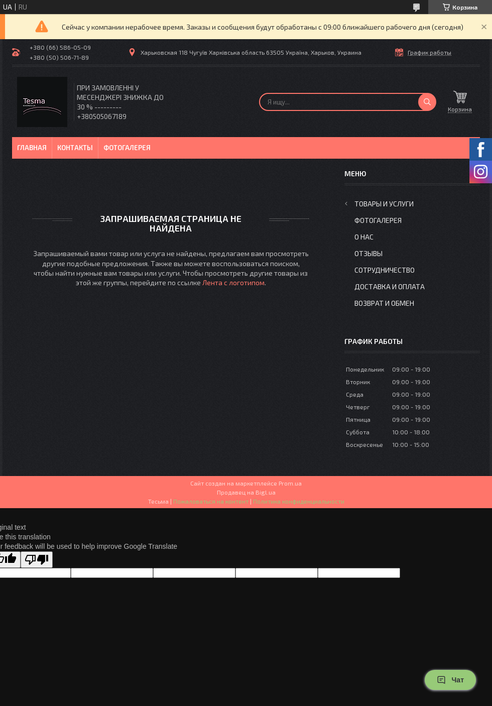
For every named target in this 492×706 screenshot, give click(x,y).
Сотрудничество (384, 270)
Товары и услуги (384, 203)
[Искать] (427, 102)
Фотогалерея (127, 148)
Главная (32, 148)
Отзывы (368, 253)
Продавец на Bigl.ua (246, 492)
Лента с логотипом (233, 282)
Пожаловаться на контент (211, 501)
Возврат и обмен (384, 303)
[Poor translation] (37, 559)
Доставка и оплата (389, 286)
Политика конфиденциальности (298, 501)
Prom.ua (290, 483)
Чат (450, 679)
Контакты (75, 148)
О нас (364, 236)
